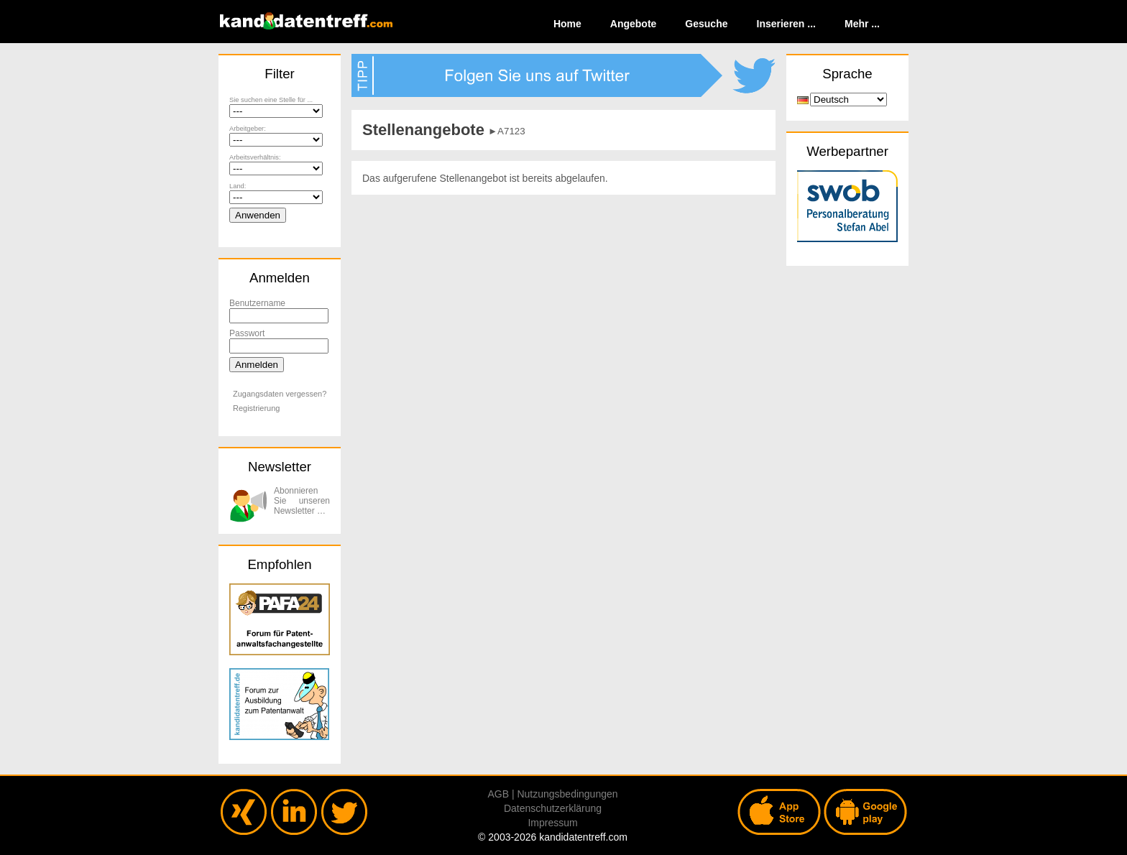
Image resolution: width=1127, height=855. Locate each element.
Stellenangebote (423, 130)
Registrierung (256, 408)
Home (567, 23)
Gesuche (706, 23)
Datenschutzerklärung (553, 808)
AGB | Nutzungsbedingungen (552, 794)
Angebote (633, 23)
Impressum (552, 822)
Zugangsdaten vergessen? (279, 393)
